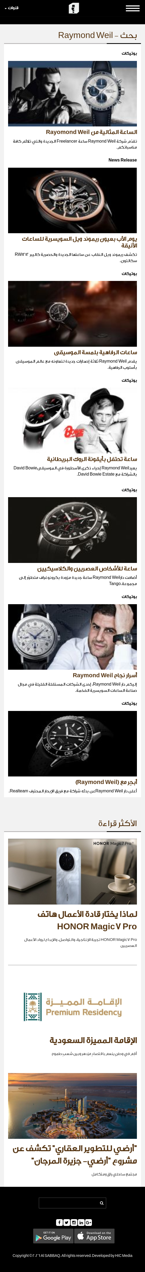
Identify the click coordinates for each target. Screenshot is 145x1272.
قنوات (11, 8)
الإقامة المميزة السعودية (93, 1040)
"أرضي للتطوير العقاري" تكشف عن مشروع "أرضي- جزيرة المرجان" (74, 1155)
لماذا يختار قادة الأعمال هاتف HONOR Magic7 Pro (87, 920)
